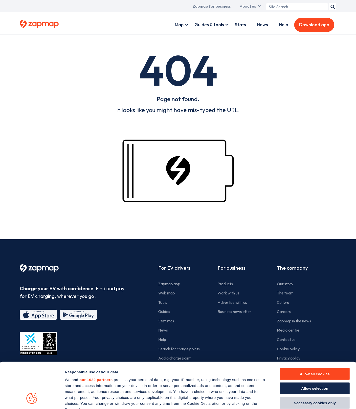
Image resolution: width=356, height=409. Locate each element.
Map (179, 24)
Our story (285, 283)
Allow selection (314, 347)
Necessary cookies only (315, 362)
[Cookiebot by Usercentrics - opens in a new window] (32, 399)
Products (225, 283)
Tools (162, 302)
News (262, 24)
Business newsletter (234, 311)
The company (292, 268)
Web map (166, 292)
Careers (284, 311)
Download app (314, 24)
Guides (164, 311)
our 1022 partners (95, 338)
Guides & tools (209, 24)
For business (231, 268)
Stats (240, 24)
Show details (279, 399)
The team (285, 292)
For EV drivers (174, 268)
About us (248, 6)
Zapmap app (169, 283)
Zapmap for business (212, 6)
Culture (283, 302)
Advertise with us (232, 302)
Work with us (228, 292)
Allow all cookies (315, 333)
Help (283, 24)
